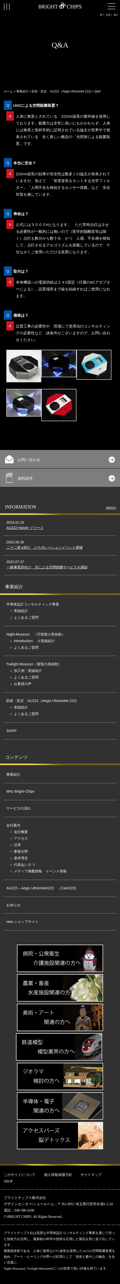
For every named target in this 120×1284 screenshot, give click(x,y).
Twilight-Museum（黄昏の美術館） (34, 664)
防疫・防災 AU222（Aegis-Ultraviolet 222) (61, 91)
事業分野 (21, 851)
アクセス (21, 838)
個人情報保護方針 (58, 1175)
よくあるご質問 (26, 617)
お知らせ (13, 905)
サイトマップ (91, 1175)
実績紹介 (21, 611)
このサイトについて (19, 1175)
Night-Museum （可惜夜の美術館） (35, 634)
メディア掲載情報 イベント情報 (40, 871)
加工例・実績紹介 (28, 671)
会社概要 (21, 832)
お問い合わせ (60, 459)
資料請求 (60, 478)
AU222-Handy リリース (25, 528)
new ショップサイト (22, 922)
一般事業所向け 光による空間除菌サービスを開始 (46, 567)
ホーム (8, 91)
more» (111, 507)
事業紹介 (22, 91)
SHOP (11, 731)
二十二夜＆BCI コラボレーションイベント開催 (44, 547)
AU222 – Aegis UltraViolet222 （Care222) (41, 888)
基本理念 (21, 858)
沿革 (17, 845)
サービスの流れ (18, 808)
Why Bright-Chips (20, 791)
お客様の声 (22, 684)
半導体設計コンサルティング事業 (32, 604)
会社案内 (13, 825)
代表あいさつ (24, 865)
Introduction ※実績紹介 (34, 641)
